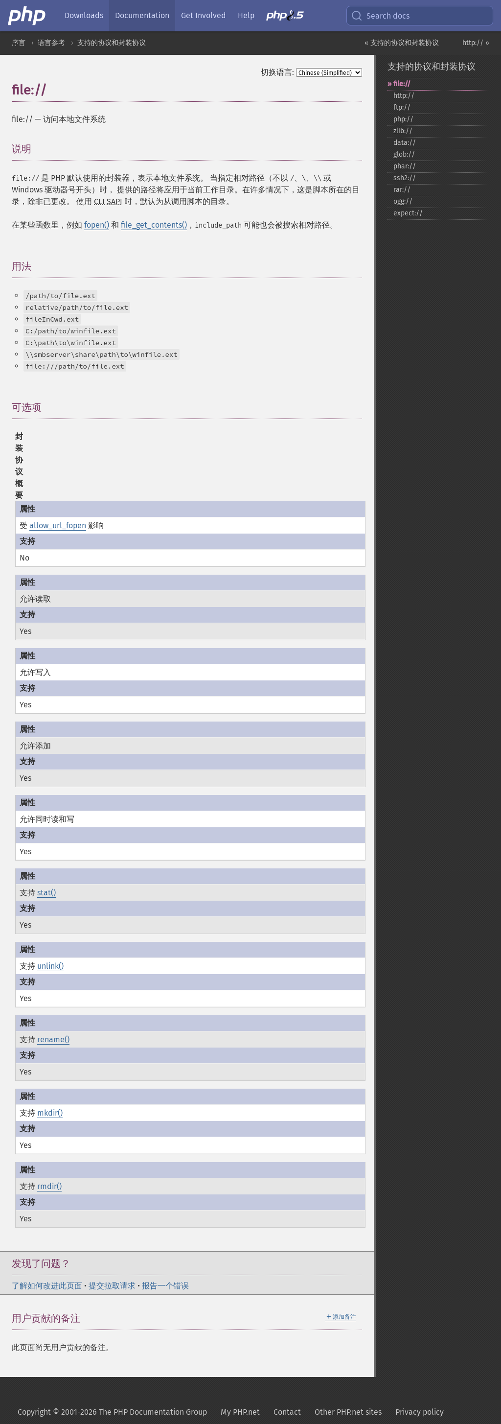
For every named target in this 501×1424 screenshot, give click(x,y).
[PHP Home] (27, 15)
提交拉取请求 (112, 1285)
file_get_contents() (154, 225)
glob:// (404, 154)
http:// (403, 96)
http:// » (475, 43)
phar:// (404, 166)
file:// (401, 84)
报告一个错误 (165, 1285)
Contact (287, 1412)
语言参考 (51, 43)
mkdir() (50, 1113)
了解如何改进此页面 (47, 1285)
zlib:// (402, 131)
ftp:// (401, 107)
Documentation (142, 15)
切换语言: (277, 72)
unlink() (50, 966)
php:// (403, 119)
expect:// (408, 213)
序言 (18, 43)
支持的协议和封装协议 (111, 43)
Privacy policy (419, 1412)
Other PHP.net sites (348, 1412)
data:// (404, 143)
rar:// (401, 190)
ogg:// (402, 201)
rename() (53, 1039)
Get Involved (203, 15)
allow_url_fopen (57, 525)
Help (246, 15)
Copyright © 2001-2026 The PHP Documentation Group (112, 1412)
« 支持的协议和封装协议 (401, 43)
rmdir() (49, 1186)
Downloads (84, 15)
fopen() (96, 225)
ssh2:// (404, 178)
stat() (46, 892)
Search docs (380, 16)
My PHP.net (240, 1412)
